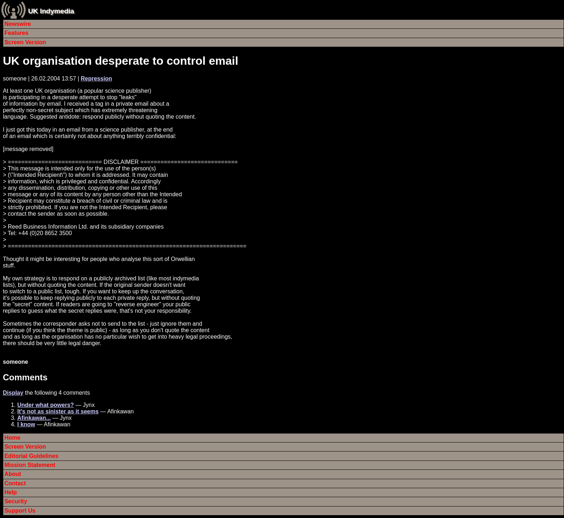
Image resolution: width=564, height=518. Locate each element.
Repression (96, 78)
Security (15, 501)
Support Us (19, 511)
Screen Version (25, 42)
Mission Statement (29, 465)
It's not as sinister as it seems (58, 411)
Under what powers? (45, 405)
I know (26, 424)
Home (12, 438)
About (12, 474)
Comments (25, 377)
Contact (15, 483)
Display (13, 393)
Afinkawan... (34, 418)
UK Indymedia (51, 11)
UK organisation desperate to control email (120, 60)
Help (10, 492)
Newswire (17, 24)
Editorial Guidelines (31, 456)
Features (16, 33)
